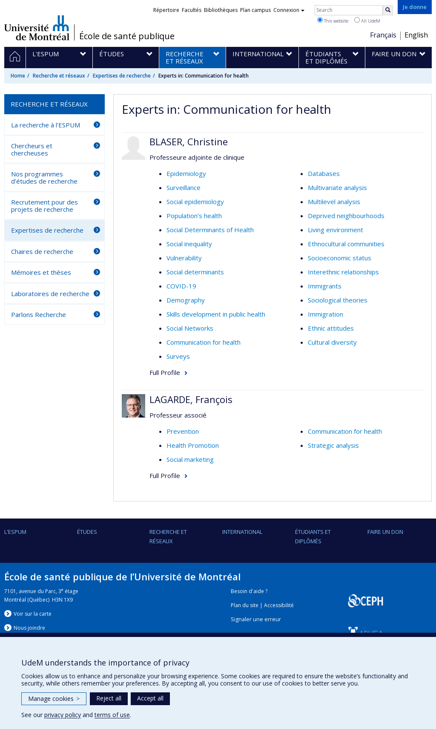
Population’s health (194, 215)
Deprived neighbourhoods (346, 215)
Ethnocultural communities (346, 243)
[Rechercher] (388, 10)
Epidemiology (186, 173)
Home (18, 75)
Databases (324, 173)
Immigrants (324, 286)
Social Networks (189, 328)
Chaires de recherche (42, 251)
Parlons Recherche (38, 314)
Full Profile (164, 372)
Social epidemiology (195, 201)
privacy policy (62, 715)
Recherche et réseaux (59, 75)
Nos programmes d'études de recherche (44, 177)
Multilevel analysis (334, 201)
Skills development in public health (215, 314)
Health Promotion (192, 445)
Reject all (108, 698)
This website (332, 20)
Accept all (150, 698)
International (242, 532)
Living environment (335, 229)
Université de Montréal (36, 27)
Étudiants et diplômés (313, 536)
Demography (185, 300)
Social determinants (195, 272)
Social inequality (189, 243)
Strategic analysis (333, 445)
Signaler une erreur (256, 619)
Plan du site (244, 605)
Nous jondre (29, 627)
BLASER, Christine (188, 141)
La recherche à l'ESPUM (45, 125)
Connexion (288, 10)
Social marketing (190, 459)
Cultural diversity (332, 342)
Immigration (325, 314)
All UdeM (367, 20)
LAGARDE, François (190, 399)
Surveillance (183, 187)
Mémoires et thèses (41, 272)
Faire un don (385, 532)
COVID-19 (181, 286)
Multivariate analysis (337, 187)
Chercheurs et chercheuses (31, 149)
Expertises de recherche (122, 75)
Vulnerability (184, 258)
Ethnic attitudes (331, 328)
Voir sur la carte (33, 613)
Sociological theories (337, 300)
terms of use (112, 715)
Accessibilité (279, 605)
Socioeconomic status (339, 258)
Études (87, 532)
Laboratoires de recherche (50, 293)
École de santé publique (127, 36)
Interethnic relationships (343, 272)
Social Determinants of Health (210, 229)
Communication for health (203, 342)
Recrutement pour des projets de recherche (44, 205)
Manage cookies (54, 698)
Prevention (182, 431)
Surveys (178, 356)
